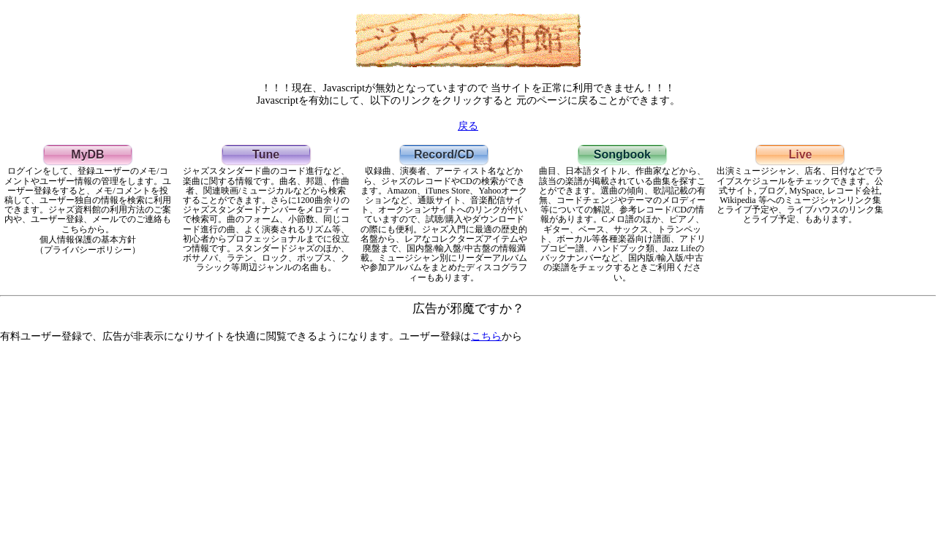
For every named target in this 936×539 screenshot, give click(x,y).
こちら (486, 336)
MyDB (87, 154)
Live (800, 154)
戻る (468, 125)
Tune (265, 154)
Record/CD (444, 154)
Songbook (622, 154)
